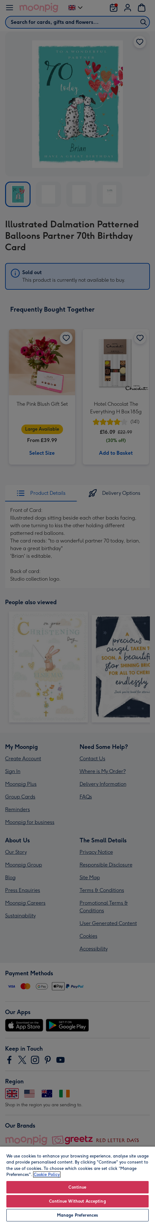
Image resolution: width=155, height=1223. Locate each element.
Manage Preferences (77, 1215)
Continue (77, 1187)
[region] (77, 1184)
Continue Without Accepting (77, 1201)
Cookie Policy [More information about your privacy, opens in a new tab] (47, 1174)
